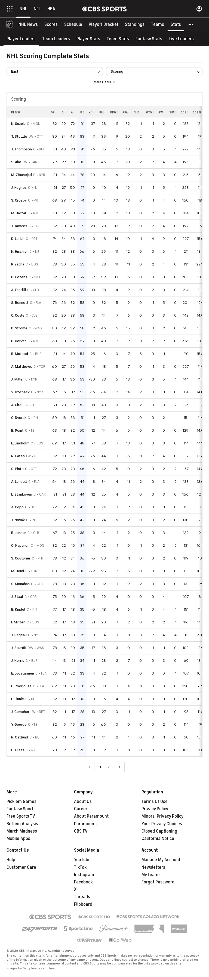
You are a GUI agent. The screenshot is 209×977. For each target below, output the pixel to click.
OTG (150, 112)
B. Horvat (18, 341)
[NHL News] (28, 24)
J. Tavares (19, 226)
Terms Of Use (155, 801)
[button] (191, 24)
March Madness (22, 831)
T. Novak (18, 520)
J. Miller (17, 379)
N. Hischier (19, 251)
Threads (82, 896)
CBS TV (81, 831)
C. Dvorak (18, 417)
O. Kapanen (20, 545)
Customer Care (21, 867)
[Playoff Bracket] (103, 24)
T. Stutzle (19, 136)
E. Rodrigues (21, 686)
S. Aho (16, 162)
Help (11, 859)
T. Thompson (21, 149)
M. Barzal (18, 213)
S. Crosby (19, 200)
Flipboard (83, 904)
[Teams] (157, 24)
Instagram (84, 874)
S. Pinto (17, 468)
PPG (114, 112)
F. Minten (18, 622)
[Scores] (51, 24)
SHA (173, 112)
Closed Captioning (159, 831)
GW (161, 112)
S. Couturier (20, 558)
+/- (92, 112)
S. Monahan (20, 584)
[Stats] (175, 24)
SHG (138, 112)
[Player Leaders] (21, 38)
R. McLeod (19, 353)
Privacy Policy (155, 809)
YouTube (82, 859)
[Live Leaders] (181, 38)
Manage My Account (161, 859)
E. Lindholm (20, 443)
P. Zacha (17, 264)
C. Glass (17, 750)
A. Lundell (19, 481)
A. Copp (17, 507)
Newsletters (153, 867)
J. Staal (17, 596)
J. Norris (17, 660)
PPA (126, 112)
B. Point (17, 430)
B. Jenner (18, 532)
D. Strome (19, 328)
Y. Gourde (19, 724)
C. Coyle (17, 315)
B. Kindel (18, 609)
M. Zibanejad (21, 174)
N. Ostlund (19, 737)
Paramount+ (86, 824)
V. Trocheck (20, 392)
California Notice (158, 838)
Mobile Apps (18, 838)
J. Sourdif (18, 647)
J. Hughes (19, 187)
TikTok (80, 867)
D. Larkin (17, 238)
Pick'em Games (21, 801)
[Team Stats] (117, 38)
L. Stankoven (21, 494)
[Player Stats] (88, 38)
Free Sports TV (21, 816)
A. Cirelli (17, 405)
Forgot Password (158, 882)
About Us (83, 801)
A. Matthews (21, 366)
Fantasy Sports (21, 809)
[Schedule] (73, 24)
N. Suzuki (18, 123)
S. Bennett (20, 302)
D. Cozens (19, 277)
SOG (185, 112)
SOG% (198, 112)
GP (54, 112)
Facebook (83, 882)
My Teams (151, 874)
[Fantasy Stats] (148, 38)
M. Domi (17, 571)
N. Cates (18, 456)
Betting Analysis (22, 824)
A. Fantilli (18, 289)
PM (102, 112)
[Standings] (135, 24)
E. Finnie (17, 699)
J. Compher (20, 711)
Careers (82, 809)
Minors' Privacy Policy (162, 816)
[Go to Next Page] (120, 767)
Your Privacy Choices (162, 824)
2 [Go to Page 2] (108, 767)
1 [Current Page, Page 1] (100, 767)
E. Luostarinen (22, 673)
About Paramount (91, 816)
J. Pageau (19, 635)
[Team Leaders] (56, 38)
